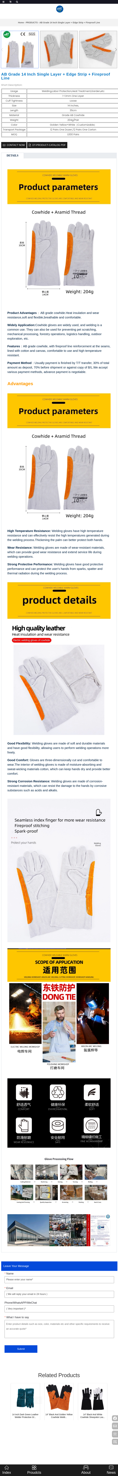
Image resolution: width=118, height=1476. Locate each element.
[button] (115, 49)
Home (21, 22)
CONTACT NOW (16, 145)
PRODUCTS (32, 22)
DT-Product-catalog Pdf (49, 145)
